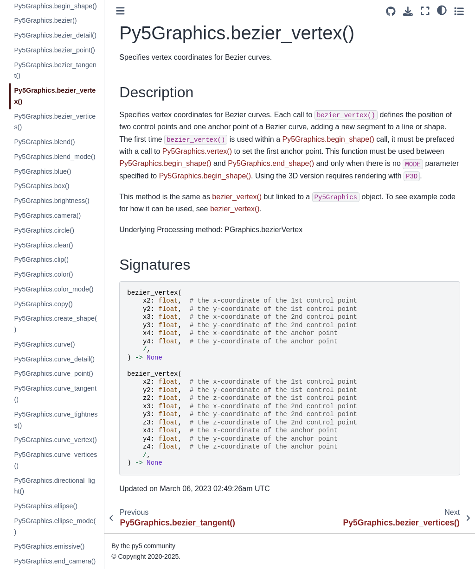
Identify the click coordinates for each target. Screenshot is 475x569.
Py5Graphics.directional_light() (54, 486)
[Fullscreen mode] (425, 11)
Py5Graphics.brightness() (51, 200)
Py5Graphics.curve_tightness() (55, 420)
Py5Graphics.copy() (43, 304)
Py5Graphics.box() (41, 186)
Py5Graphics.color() (43, 274)
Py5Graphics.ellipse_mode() (55, 526)
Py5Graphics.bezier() (45, 20)
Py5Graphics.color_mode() (53, 289)
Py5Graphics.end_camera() (55, 561)
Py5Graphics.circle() (44, 230)
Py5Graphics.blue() (42, 171)
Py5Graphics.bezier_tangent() (55, 70)
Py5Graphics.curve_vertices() (55, 460)
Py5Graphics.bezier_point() (54, 50)
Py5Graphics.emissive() (49, 546)
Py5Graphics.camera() (47, 215)
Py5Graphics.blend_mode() (54, 156)
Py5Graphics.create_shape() (55, 324)
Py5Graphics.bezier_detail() (55, 35)
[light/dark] (441, 10)
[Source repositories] (390, 11)
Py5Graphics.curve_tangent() (55, 394)
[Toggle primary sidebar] (120, 11)
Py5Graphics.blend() (44, 141)
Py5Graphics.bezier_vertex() (55, 96)
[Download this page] (408, 11)
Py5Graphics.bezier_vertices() (55, 122)
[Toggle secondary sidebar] (459, 11)
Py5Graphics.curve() (44, 344)
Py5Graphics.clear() (43, 245)
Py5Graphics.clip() (41, 259)
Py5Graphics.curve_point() (53, 373)
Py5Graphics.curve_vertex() (55, 439)
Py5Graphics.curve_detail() (54, 359)
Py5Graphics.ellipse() (45, 506)
